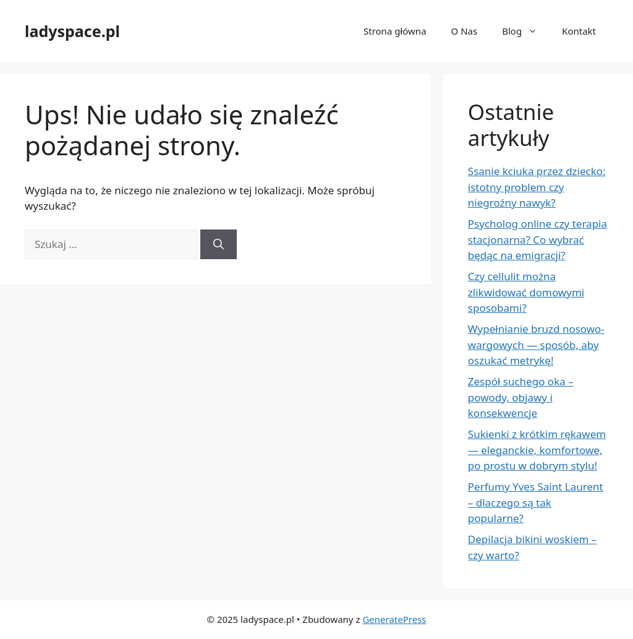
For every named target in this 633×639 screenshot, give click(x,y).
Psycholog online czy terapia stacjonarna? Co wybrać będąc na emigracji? (537, 239)
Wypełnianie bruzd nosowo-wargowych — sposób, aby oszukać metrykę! (536, 344)
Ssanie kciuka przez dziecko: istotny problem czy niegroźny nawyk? (537, 187)
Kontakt (579, 31)
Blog (526, 30)
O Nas (464, 31)
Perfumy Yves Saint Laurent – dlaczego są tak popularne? (535, 502)
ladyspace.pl (72, 30)
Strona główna (395, 31)
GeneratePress (394, 619)
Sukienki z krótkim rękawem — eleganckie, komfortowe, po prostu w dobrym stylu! (537, 450)
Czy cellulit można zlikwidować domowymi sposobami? (526, 292)
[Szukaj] (218, 244)
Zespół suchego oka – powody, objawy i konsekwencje (521, 397)
